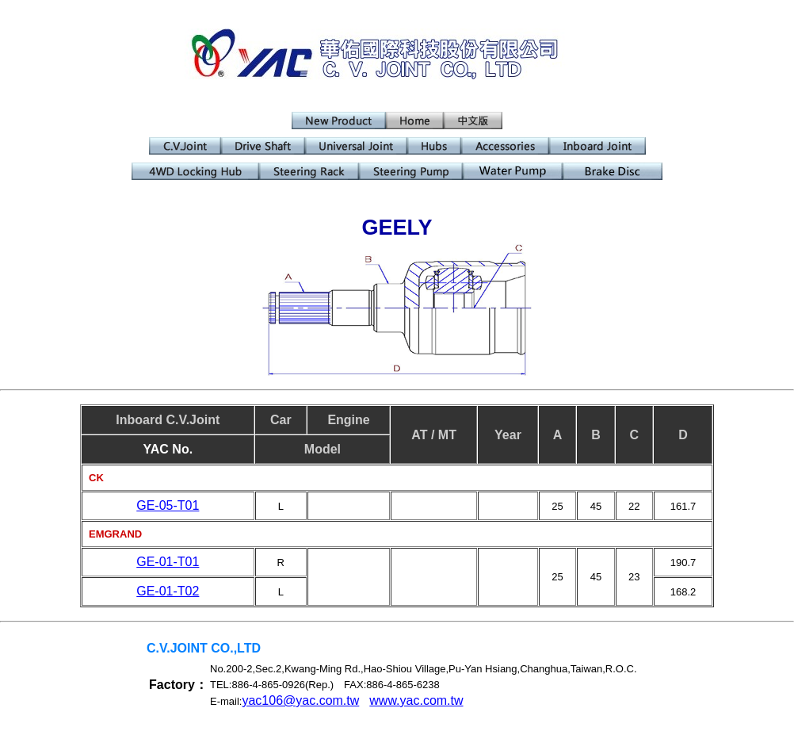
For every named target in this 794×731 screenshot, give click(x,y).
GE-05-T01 (167, 505)
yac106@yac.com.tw (300, 700)
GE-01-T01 (167, 561)
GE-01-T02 (167, 591)
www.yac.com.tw (416, 700)
